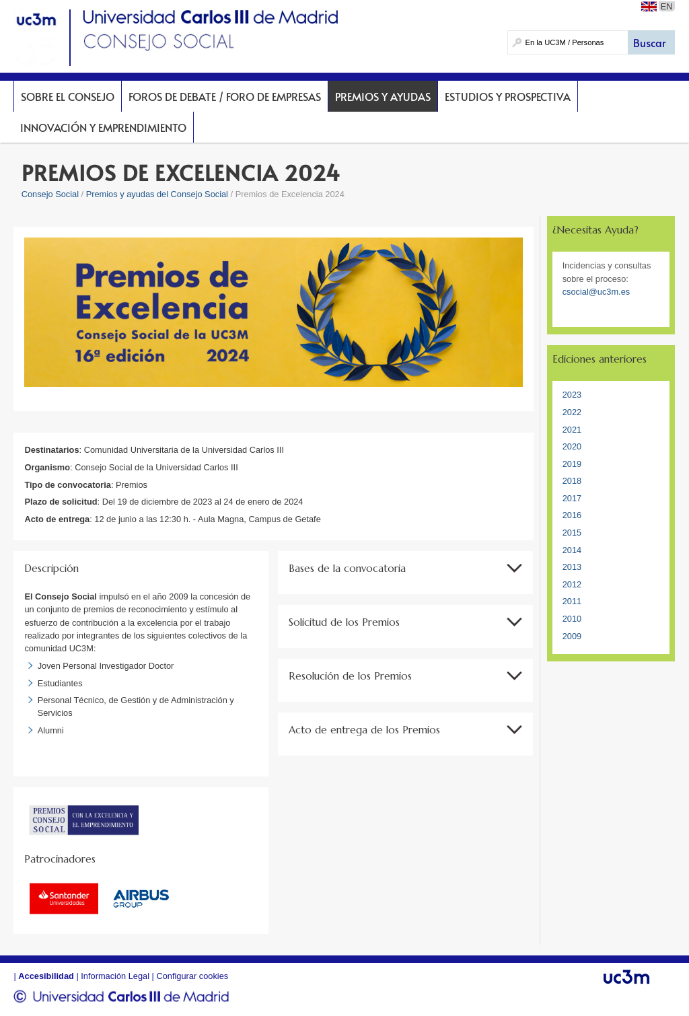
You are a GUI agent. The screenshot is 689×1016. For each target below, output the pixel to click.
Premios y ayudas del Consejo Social (157, 194)
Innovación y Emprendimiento (103, 127)
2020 (572, 446)
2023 (572, 395)
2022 (572, 412)
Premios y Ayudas (383, 96)
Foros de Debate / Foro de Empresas (225, 96)
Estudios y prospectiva (508, 96)
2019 (572, 464)
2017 (572, 498)
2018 (572, 481)
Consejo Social (50, 194)
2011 (572, 601)
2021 (572, 430)
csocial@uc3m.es (596, 292)
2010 (572, 619)
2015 (572, 533)
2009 (572, 636)
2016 (572, 515)
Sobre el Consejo (67, 96)
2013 (572, 567)
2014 (572, 550)
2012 (572, 584)
